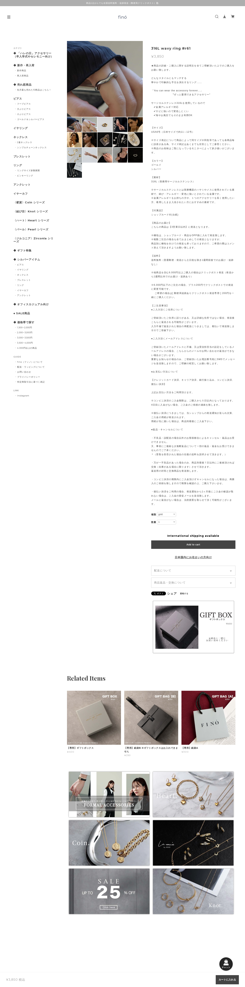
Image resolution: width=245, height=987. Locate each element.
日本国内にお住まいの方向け (193, 557)
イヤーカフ (20, 193)
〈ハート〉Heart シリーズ (31, 220)
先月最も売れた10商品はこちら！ (34, 89)
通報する (184, 593)
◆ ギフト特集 (22, 250)
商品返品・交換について (170, 582)
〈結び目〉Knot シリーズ (30, 211)
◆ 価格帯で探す (23, 322)
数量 (153, 522)
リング (17, 165)
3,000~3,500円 (25, 337)
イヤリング (20, 128)
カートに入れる (227, 979)
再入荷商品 (23, 75)
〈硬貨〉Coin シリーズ (29, 202)
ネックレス (20, 137)
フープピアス (24, 103)
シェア (172, 593)
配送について (162, 570)
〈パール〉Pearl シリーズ (30, 229)
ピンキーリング (25, 175)
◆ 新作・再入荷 (23, 65)
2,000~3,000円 (25, 332)
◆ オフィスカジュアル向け (31, 304)
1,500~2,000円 (24, 327)
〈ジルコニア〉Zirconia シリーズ (33, 240)
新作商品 (21, 70)
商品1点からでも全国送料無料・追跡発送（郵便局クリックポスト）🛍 (122, 3)
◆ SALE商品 (21, 313)
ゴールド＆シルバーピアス (31, 119)
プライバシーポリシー (28, 377)
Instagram (23, 395)
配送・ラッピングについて (31, 367)
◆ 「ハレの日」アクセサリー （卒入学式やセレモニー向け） (33, 55)
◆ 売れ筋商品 (22, 84)
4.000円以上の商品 (27, 348)
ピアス (17, 98)
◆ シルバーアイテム (26, 259)
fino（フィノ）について (29, 362)
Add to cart (193, 544)
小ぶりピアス (24, 114)
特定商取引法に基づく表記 (31, 382)
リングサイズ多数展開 (28, 170)
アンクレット (22, 184)
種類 (153, 514)
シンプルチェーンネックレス (32, 147)
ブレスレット (22, 156)
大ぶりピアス (24, 109)
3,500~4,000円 (25, 342)
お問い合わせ (24, 372)
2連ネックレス (24, 142)
